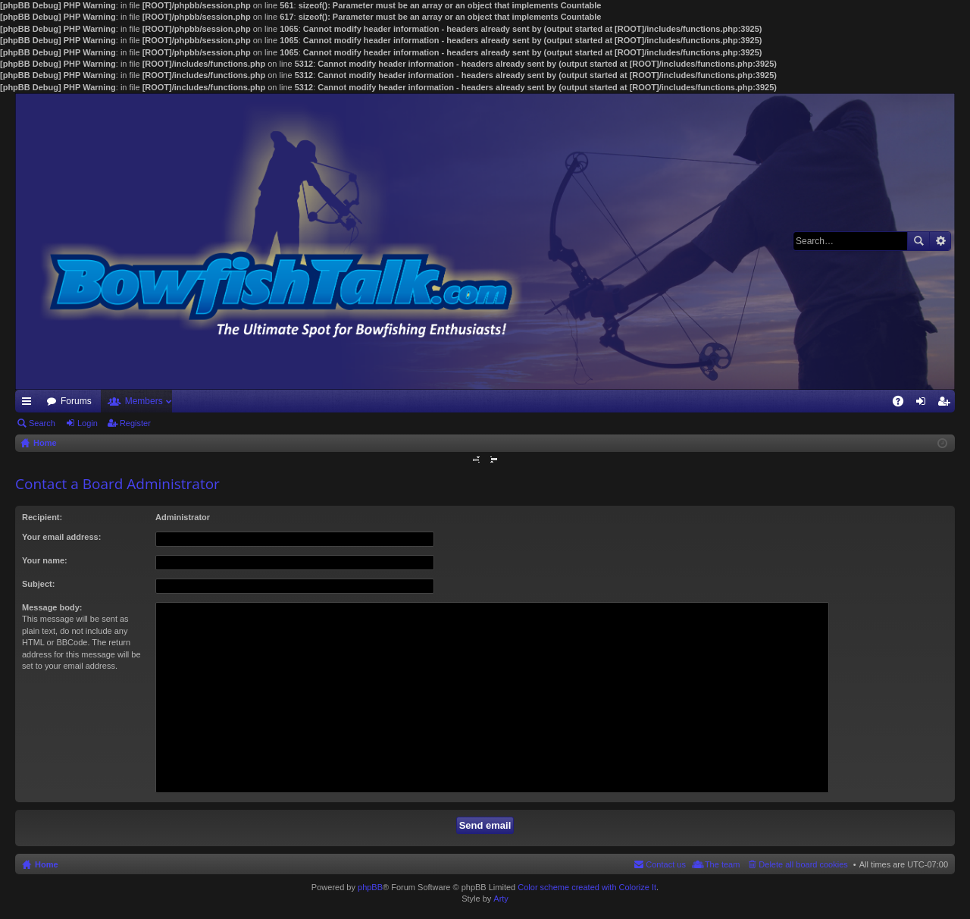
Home (46, 864)
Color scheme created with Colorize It (587, 887)
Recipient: (42, 517)
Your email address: (61, 536)
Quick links (29, 404)
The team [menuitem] (722, 864)
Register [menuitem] (947, 404)
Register (135, 423)
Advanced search (940, 241)
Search (918, 241)
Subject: (38, 583)
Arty (500, 898)
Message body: (52, 607)
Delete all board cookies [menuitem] (803, 864)
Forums (76, 401)
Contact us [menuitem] (666, 864)
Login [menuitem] (924, 404)
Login (87, 423)
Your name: (44, 560)
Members (144, 401)
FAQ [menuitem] (902, 404)
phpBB (370, 887)
